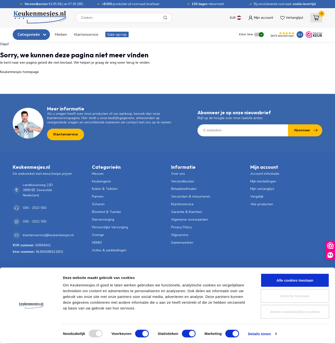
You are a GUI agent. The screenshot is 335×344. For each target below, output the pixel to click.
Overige (98, 235)
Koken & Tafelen (105, 189)
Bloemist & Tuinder (106, 212)
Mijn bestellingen (263, 181)
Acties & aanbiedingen (109, 250)
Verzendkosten (182, 181)
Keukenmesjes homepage (19, 72)
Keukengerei (101, 181)
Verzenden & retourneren (190, 196)
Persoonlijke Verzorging (110, 227)
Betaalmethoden (184, 189)
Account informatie (264, 173)
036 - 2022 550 (34, 207)
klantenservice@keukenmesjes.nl (48, 235)
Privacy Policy (181, 227)
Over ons (178, 173)
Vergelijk (256, 196)
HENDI (97, 242)
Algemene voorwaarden (189, 219)
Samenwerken (182, 242)
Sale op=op (117, 34)
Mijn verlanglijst (262, 189)
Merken (61, 34)
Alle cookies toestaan (294, 281)
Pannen (97, 196)
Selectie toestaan (295, 297)
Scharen (98, 204)
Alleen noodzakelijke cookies (295, 312)
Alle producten (261, 204)
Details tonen (259, 334)
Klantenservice (86, 34)
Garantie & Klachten (186, 212)
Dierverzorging (103, 219)
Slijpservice (179, 235)
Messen (98, 173)
